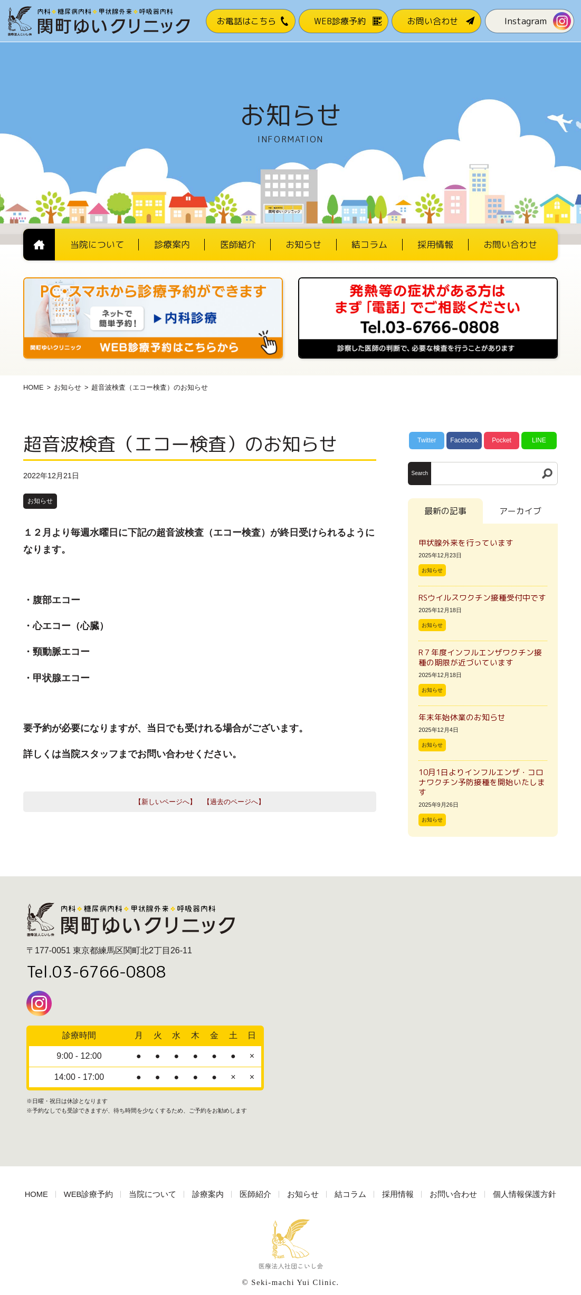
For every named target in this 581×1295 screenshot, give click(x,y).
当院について (152, 1194)
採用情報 (398, 1194)
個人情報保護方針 (524, 1194)
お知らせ (67, 387)
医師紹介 (255, 1194)
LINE (539, 440)
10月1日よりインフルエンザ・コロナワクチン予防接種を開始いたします (481, 782)
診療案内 (208, 1194)
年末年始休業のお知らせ (462, 717)
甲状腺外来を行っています (465, 542)
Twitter (426, 440)
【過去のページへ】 (234, 802)
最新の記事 (445, 511)
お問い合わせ (453, 1194)
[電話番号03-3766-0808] (428, 280)
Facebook (464, 440)
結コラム (350, 1194)
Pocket (501, 440)
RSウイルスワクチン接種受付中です (482, 597)
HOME (33, 387)
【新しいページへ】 (165, 802)
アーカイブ (520, 511)
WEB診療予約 (88, 1194)
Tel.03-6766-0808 (96, 972)
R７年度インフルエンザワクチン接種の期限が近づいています (480, 657)
